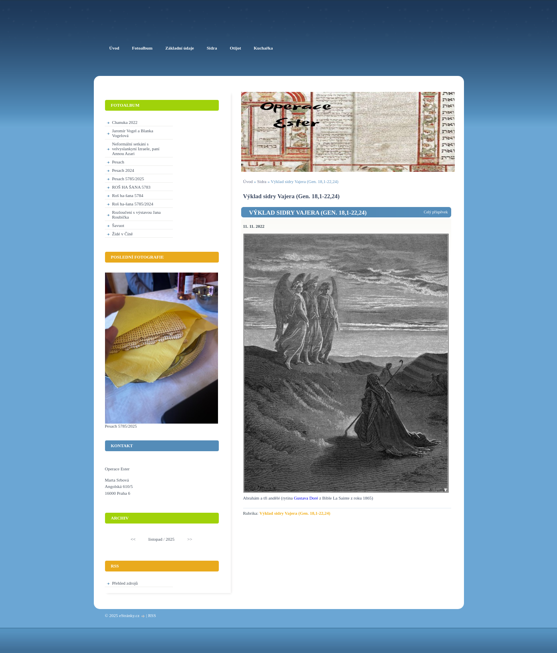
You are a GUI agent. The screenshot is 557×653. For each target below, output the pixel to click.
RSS (152, 615)
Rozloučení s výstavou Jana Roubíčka (136, 214)
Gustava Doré (306, 498)
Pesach (118, 161)
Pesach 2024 (123, 170)
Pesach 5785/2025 (128, 178)
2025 (170, 539)
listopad (156, 539)
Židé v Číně (122, 233)
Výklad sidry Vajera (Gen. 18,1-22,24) (308, 212)
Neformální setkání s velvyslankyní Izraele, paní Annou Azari (136, 148)
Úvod (248, 181)
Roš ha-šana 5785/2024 (132, 203)
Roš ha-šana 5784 (127, 195)
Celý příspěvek (436, 212)
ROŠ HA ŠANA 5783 (131, 187)
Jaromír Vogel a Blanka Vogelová (132, 133)
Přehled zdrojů (125, 583)
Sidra (261, 181)
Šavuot (118, 225)
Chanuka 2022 (125, 122)
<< (133, 539)
